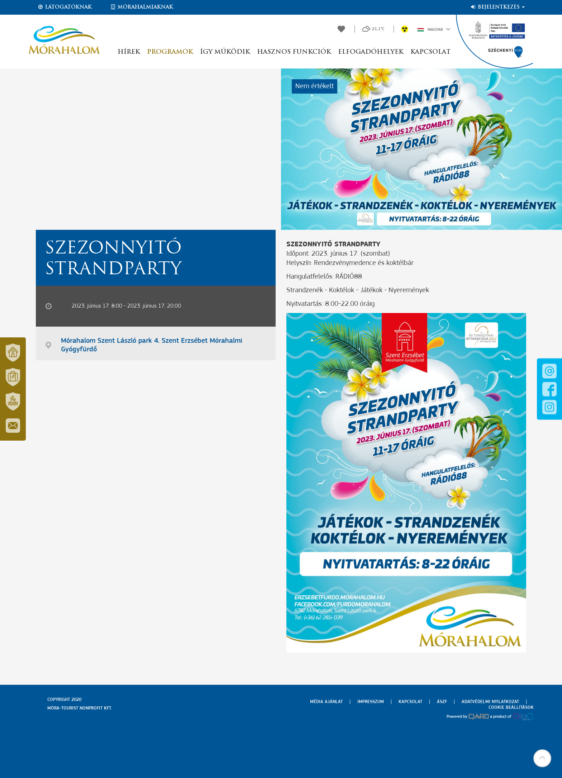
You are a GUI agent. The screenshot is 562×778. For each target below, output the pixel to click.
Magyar (434, 29)
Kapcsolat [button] (430, 52)
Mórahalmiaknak (141, 7)
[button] (542, 758)
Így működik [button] (225, 52)
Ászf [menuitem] (442, 701)
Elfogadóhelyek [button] (370, 52)
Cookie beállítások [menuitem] (511, 707)
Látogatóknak (64, 7)
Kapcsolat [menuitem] (410, 701)
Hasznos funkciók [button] (294, 52)
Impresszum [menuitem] (370, 701)
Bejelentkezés (497, 7)
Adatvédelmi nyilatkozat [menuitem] (490, 701)
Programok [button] (170, 52)
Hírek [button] (129, 52)
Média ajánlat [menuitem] (326, 701)
